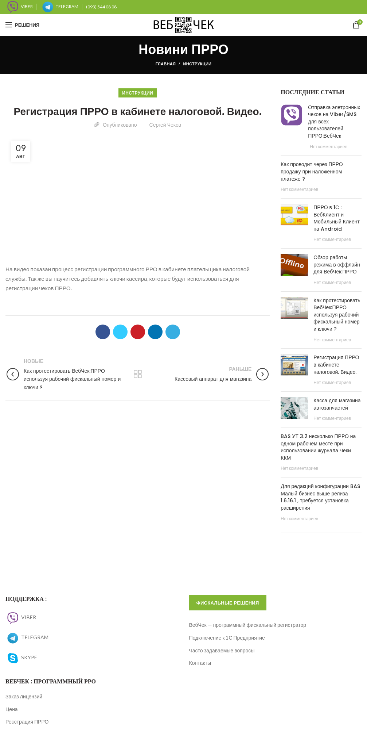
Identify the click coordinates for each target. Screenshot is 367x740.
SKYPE (21, 657)
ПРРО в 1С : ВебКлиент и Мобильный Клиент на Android (336, 218)
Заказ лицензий (23, 696)
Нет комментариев (328, 146)
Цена (11, 709)
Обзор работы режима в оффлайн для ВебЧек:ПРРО (336, 264)
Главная (166, 63)
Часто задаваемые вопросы (222, 650)
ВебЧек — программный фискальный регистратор (248, 625)
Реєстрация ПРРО (26, 721)
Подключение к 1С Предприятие (227, 637)
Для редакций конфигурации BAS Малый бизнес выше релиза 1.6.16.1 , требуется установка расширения (320, 497)
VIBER (20, 617)
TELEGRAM (26, 637)
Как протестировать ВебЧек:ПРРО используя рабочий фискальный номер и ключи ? (336, 315)
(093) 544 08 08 (101, 6)
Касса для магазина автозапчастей (336, 404)
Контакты (200, 663)
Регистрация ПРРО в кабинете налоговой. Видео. (336, 364)
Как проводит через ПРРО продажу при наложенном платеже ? (312, 171)
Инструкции (197, 63)
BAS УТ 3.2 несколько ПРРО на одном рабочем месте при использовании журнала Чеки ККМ (318, 447)
